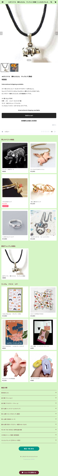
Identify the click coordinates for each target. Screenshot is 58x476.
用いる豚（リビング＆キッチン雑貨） (10, 414)
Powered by (29, 459)
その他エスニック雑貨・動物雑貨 (10, 435)
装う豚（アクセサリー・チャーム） (10, 403)
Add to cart (29, 115)
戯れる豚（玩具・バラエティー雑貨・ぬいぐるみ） (14, 424)
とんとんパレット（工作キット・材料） (11, 440)
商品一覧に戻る (29, 449)
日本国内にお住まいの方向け (29, 120)
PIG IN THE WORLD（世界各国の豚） (11, 430)
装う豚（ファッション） (7, 398)
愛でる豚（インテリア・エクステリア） (11, 408)
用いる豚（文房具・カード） (8, 419)
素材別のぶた (5, 393)
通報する (54, 125)
